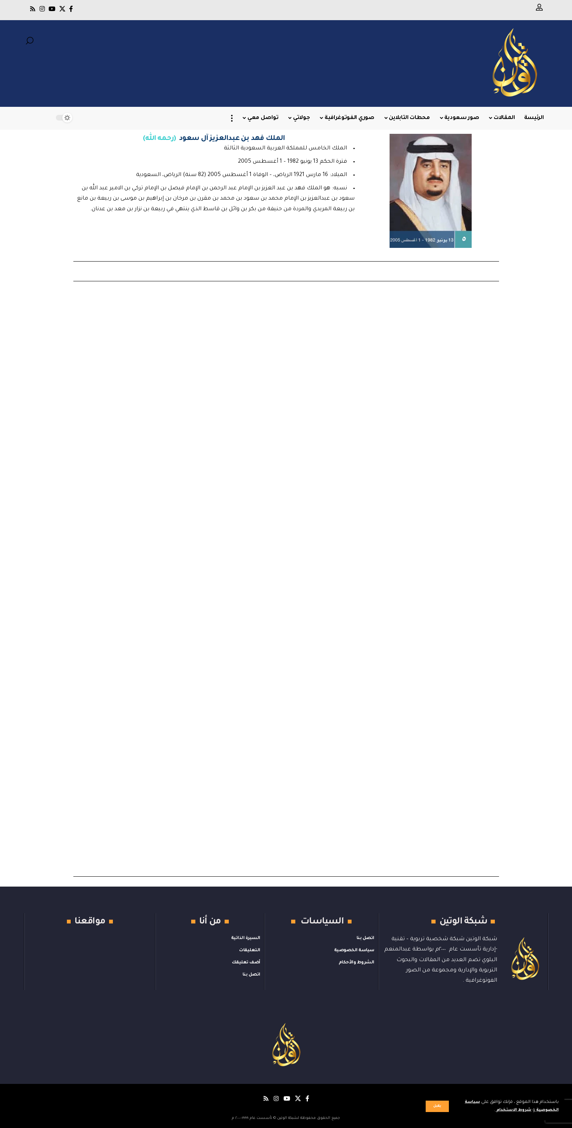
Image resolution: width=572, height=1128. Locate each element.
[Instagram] (42, 9)
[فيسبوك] (71, 9)
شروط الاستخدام (509, 1110)
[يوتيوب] (52, 9)
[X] (62, 9)
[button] (437, 1106)
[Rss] (33, 9)
